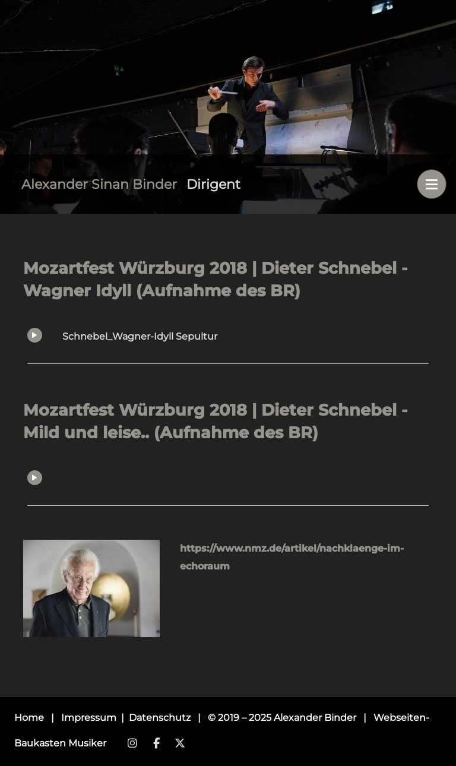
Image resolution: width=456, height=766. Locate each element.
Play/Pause (34, 335)
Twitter (180, 743)
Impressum (90, 717)
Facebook (156, 743)
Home (29, 717)
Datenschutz (161, 717)
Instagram (132, 743)
